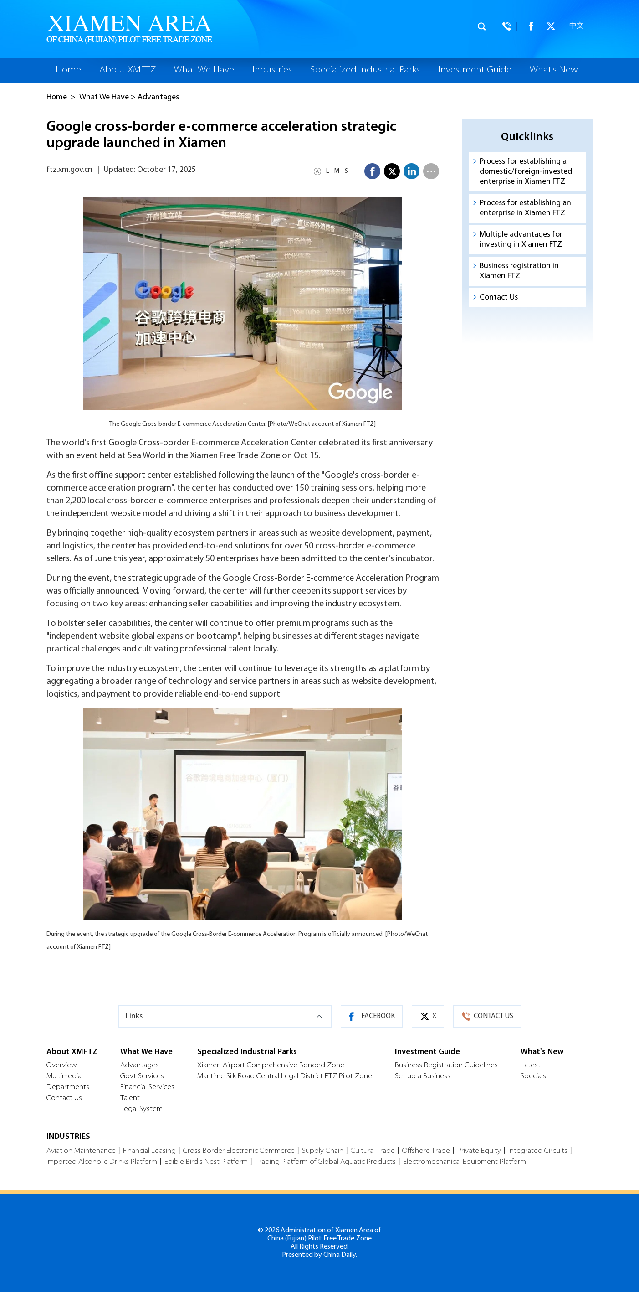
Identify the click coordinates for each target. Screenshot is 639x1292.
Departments (67, 1087)
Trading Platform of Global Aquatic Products (325, 1162)
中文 (576, 26)
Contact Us (499, 297)
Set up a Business (422, 1076)
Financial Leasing (149, 1151)
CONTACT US (493, 1016)
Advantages (158, 97)
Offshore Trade (426, 1151)
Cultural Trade (373, 1151)
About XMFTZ (127, 70)
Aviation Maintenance (81, 1151)
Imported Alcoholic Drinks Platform (101, 1162)
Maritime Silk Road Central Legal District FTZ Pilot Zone (284, 1076)
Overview (61, 1065)
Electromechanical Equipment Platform (464, 1162)
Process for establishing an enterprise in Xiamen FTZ (525, 208)
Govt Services (142, 1076)
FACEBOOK (378, 1016)
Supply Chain (322, 1151)
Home (68, 70)
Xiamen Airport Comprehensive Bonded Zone (270, 1065)
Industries (272, 70)
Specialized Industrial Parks (365, 70)
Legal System (141, 1109)
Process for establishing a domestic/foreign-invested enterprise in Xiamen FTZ (526, 171)
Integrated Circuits (537, 1151)
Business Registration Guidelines (446, 1065)
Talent (130, 1098)
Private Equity (479, 1151)
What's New (554, 70)
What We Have (204, 70)
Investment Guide (474, 70)
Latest (531, 1065)
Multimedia (64, 1076)
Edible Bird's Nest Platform (206, 1162)
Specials (533, 1076)
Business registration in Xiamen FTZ (519, 271)
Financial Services (147, 1087)
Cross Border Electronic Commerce (239, 1151)
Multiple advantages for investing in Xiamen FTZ (521, 239)
